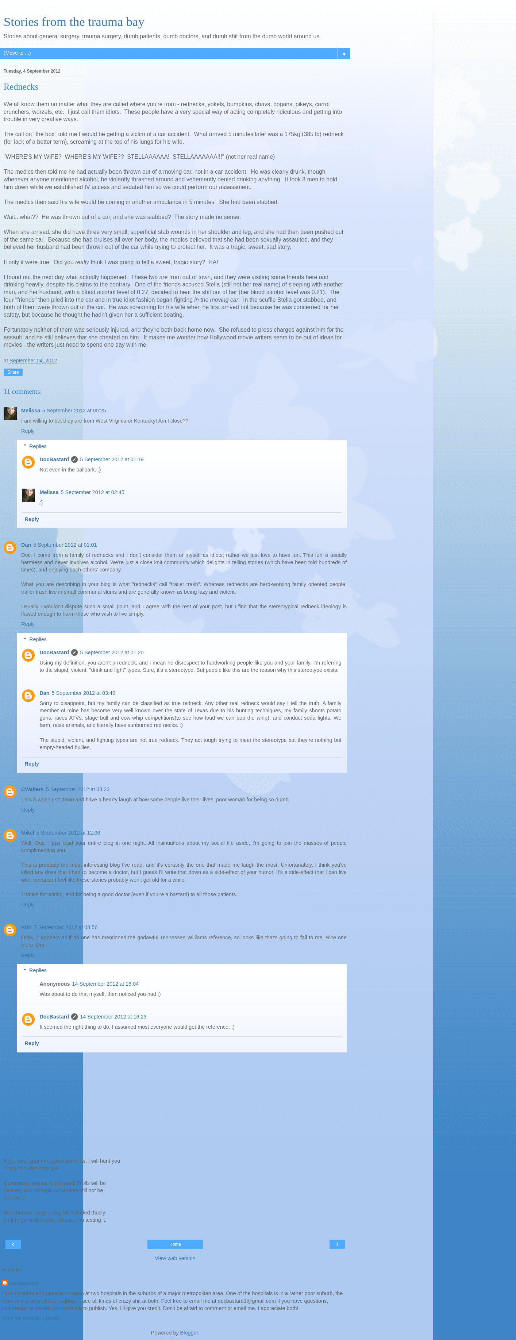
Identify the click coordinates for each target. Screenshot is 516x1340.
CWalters (32, 789)
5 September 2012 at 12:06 (68, 833)
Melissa (30, 410)
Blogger (189, 1333)
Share (13, 372)
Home (175, 1244)
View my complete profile (31, 1318)
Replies (38, 446)
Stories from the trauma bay (74, 21)
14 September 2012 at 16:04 (105, 984)
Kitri (26, 927)
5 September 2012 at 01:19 (111, 459)
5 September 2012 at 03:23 (77, 789)
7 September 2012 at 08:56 (65, 927)
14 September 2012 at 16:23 (113, 1017)
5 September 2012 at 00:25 (74, 410)
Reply (28, 431)
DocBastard (54, 459)
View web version (175, 1258)
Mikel (27, 833)
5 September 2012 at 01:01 (65, 545)
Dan (26, 545)
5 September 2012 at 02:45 (92, 492)
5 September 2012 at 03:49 (83, 693)
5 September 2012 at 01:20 (111, 652)
